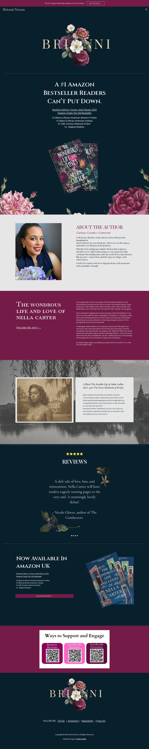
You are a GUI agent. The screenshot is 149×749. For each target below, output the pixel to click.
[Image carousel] (74, 501)
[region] (74, 3)
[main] (74, 105)
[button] (146, 9)
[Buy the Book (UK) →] (45, 596)
